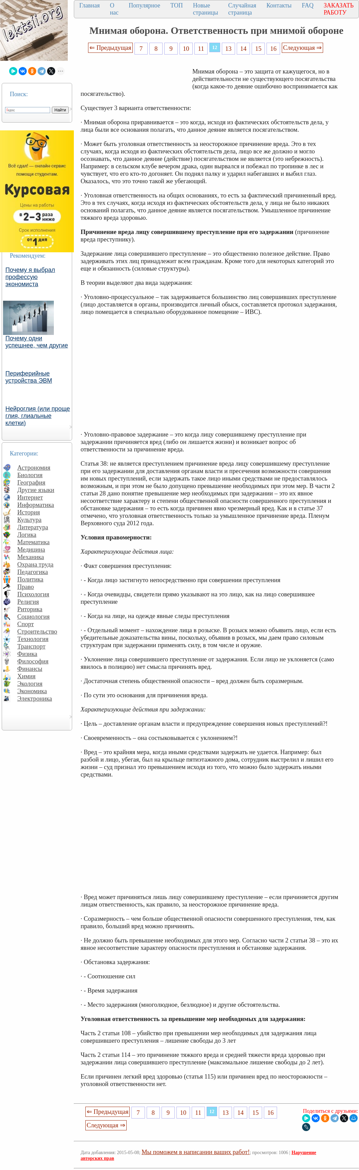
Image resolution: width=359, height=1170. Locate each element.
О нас (114, 9)
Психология (33, 594)
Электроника (34, 698)
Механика (30, 556)
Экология (29, 683)
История (28, 512)
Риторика (29, 609)
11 (201, 48)
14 (243, 48)
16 (273, 48)
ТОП (176, 5)
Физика (27, 653)
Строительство (37, 631)
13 (228, 48)
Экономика (32, 691)
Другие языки (35, 489)
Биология (30, 474)
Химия (26, 676)
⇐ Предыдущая (110, 47)
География (31, 482)
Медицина (31, 549)
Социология (33, 616)
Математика (33, 542)
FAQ (308, 5)
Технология (32, 638)
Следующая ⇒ (302, 47)
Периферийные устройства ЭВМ (28, 377)
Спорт (25, 623)
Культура (29, 519)
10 (186, 48)
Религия (28, 601)
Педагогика (32, 571)
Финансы (29, 668)
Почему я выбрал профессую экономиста (30, 277)
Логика (26, 534)
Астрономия (33, 467)
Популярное (144, 5)
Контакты (279, 5)
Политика (30, 579)
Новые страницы (205, 9)
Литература (32, 527)
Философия (32, 661)
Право (25, 586)
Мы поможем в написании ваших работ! (196, 1151)
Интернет (30, 497)
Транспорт (31, 646)
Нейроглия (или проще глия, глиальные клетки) (37, 415)
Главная (89, 5)
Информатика (35, 504)
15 (258, 48)
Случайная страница (242, 9)
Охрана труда (35, 564)
